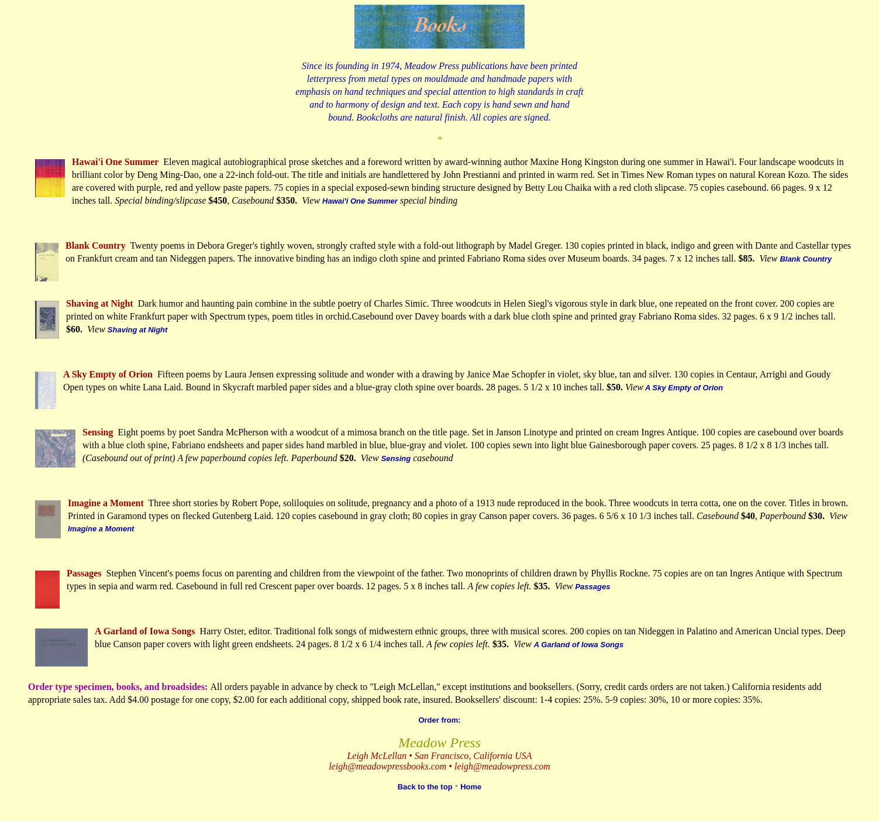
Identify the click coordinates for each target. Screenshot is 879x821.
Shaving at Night (138, 329)
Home (470, 786)
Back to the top (425, 786)
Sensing (396, 458)
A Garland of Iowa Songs (578, 644)
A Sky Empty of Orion (683, 387)
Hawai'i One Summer (360, 201)
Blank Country (806, 259)
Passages (592, 586)
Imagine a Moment (101, 528)
